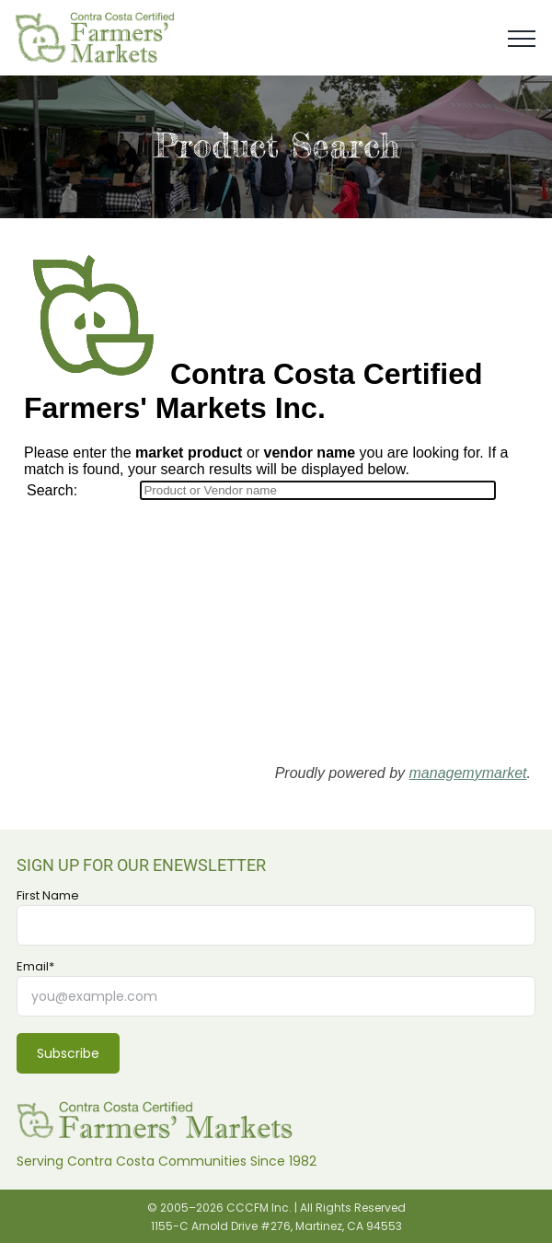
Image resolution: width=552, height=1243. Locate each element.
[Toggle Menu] (521, 38)
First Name (48, 896)
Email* (35, 966)
